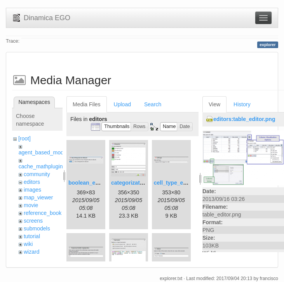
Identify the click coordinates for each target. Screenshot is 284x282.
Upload (122, 104)
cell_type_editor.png (180, 183)
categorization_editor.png (144, 183)
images (32, 190)
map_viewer (38, 197)
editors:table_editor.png (244, 119)
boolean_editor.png (93, 183)
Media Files (87, 104)
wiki (28, 244)
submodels (37, 228)
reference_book (42, 213)
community (37, 174)
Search (152, 104)
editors (32, 182)
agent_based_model (43, 152)
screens (33, 221)
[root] (24, 138)
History (242, 104)
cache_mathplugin (41, 166)
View (214, 104)
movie (31, 205)
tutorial (32, 236)
